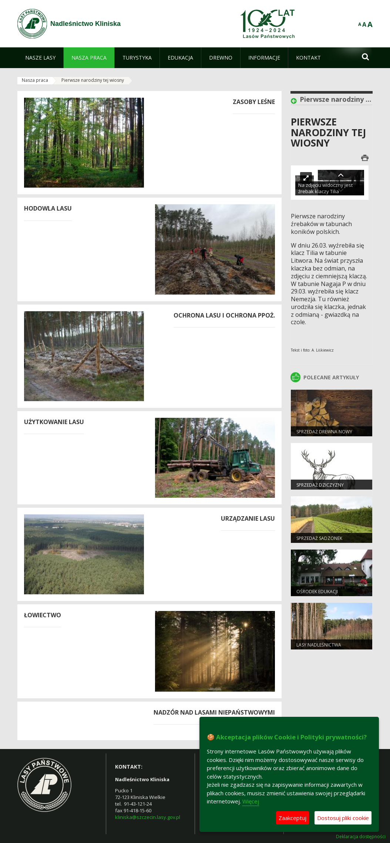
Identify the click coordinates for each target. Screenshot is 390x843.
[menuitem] (40, 57)
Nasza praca (35, 80)
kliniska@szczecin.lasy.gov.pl (147, 817)
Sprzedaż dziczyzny (320, 485)
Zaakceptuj (292, 818)
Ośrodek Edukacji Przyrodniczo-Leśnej (321, 594)
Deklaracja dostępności (361, 836)
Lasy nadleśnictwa (318, 645)
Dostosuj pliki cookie (343, 818)
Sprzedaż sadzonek (319, 538)
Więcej (250, 801)
